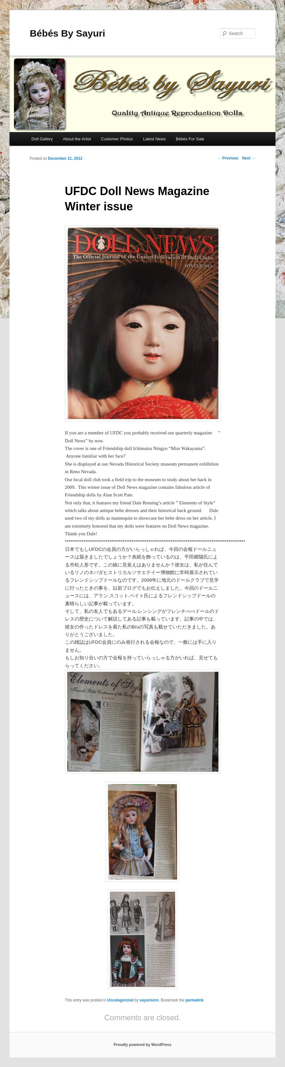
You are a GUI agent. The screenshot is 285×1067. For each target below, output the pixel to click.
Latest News (154, 139)
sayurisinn (149, 1000)
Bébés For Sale (190, 139)
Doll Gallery (42, 139)
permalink (194, 1000)
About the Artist (77, 139)
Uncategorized (120, 1000)
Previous (228, 158)
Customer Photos (117, 139)
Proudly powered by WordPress (142, 1044)
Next (248, 158)
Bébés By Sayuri (67, 33)
